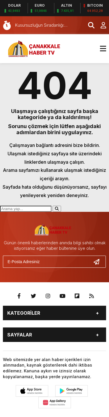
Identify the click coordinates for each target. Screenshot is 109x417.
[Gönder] (99, 262)
